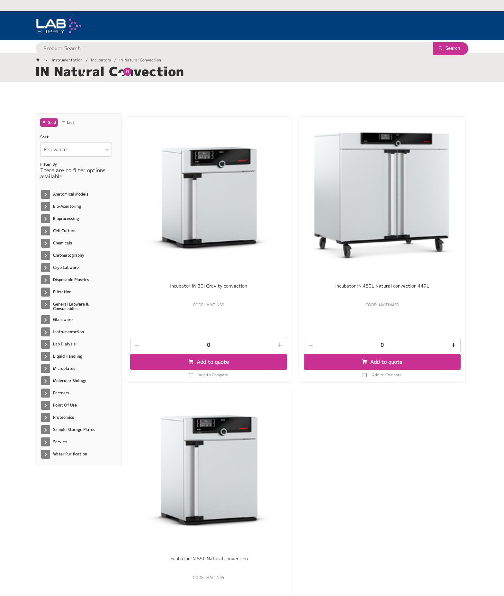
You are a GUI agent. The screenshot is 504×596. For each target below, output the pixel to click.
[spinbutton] (165, 255)
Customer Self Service (111, 570)
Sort (44, 137)
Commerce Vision (159, 570)
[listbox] (76, 149)
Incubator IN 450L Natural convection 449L (252, 199)
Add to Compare (170, 285)
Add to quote (168, 272)
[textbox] (241, 25)
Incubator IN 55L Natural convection (338, 199)
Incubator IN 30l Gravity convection (165, 199)
